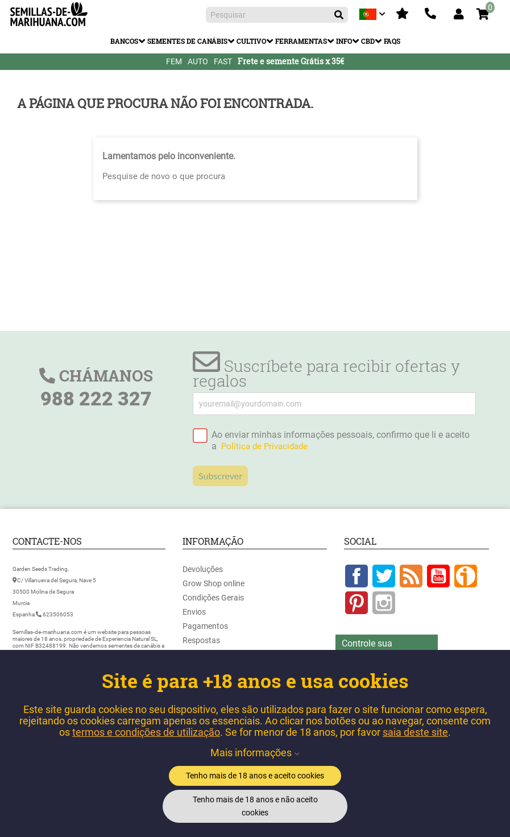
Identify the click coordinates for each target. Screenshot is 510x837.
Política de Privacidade (264, 446)
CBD (368, 40)
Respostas (201, 640)
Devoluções (203, 569)
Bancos (124, 40)
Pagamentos (205, 626)
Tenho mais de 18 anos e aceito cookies (255, 775)
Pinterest (356, 602)
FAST (223, 61)
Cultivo (251, 40)
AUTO (198, 61)
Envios (194, 611)
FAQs (392, 40)
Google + (465, 576)
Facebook (356, 576)
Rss (411, 576)
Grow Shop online (213, 583)
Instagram (383, 602)
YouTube (438, 576)
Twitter (383, 576)
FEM (174, 61)
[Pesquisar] (277, 15)
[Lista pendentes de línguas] (373, 14)
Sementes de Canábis (187, 40)
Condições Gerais (213, 597)
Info (344, 40)
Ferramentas (301, 40)
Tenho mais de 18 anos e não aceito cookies (255, 806)
